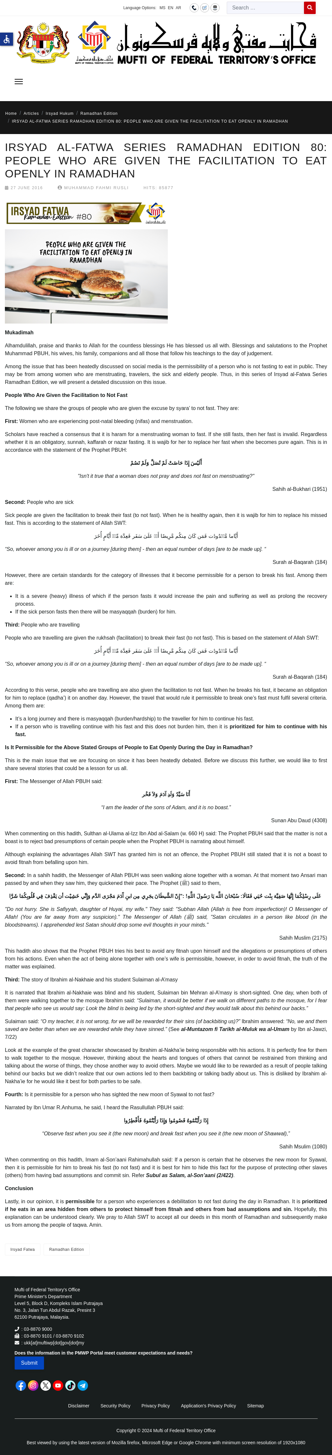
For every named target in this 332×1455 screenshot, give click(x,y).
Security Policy (115, 1405)
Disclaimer (78, 1405)
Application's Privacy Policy (208, 1405)
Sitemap (255, 1405)
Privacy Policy (155, 1405)
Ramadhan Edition (66, 1249)
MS (163, 8)
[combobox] (265, 8)
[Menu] (19, 81)
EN (170, 8)
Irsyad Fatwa (22, 1249)
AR (178, 8)
